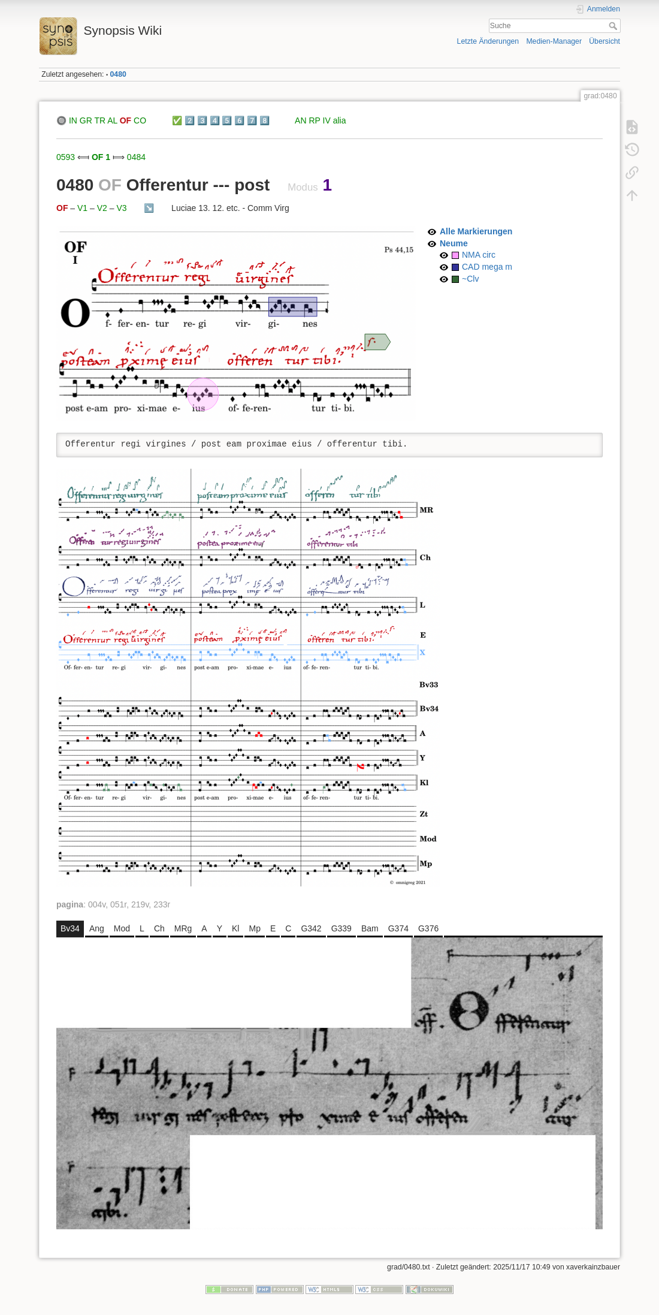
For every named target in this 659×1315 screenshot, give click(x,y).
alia (339, 120)
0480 (118, 74)
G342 (311, 928)
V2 (102, 208)
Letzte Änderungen (488, 41)
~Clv (470, 278)
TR (99, 120)
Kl (235, 928)
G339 (341, 928)
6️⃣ (239, 120)
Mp (254, 928)
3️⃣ (202, 120)
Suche (614, 26)
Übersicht (604, 41)
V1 (82, 208)
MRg (183, 928)
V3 (121, 208)
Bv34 (70, 928)
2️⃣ (190, 120)
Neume (454, 243)
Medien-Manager (554, 41)
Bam (370, 928)
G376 (428, 928)
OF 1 (101, 157)
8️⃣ (264, 120)
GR (86, 120)
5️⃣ (227, 120)
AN (300, 120)
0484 (136, 157)
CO (140, 120)
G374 (398, 928)
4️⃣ (215, 120)
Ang (96, 928)
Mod (122, 928)
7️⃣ (252, 120)
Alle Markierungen (476, 231)
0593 (65, 157)
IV (327, 120)
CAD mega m (487, 267)
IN (73, 120)
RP (314, 120)
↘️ (149, 208)
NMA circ (478, 255)
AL (112, 120)
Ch (159, 928)
